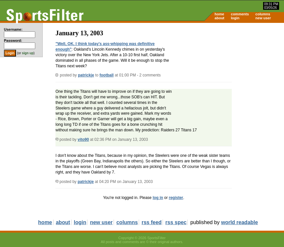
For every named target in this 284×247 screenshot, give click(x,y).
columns (262, 14)
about (219, 18)
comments (240, 14)
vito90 (83, 139)
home (219, 14)
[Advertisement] (228, 74)
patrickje (86, 75)
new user (263, 18)
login (235, 18)
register (176, 197)
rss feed (152, 222)
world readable (239, 222)
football (107, 75)
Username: (13, 29)
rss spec (176, 222)
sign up (28, 53)
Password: (13, 40)
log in (158, 197)
